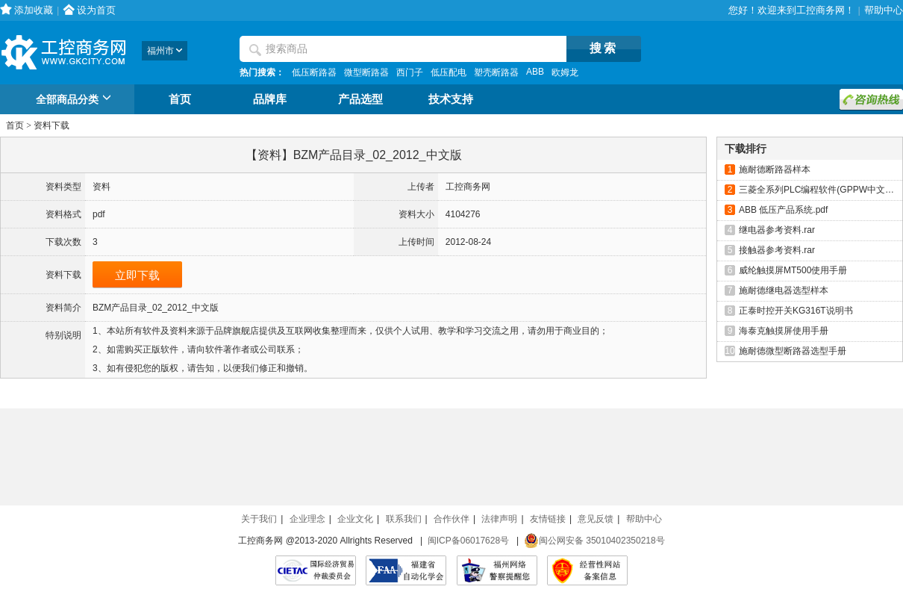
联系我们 (404, 519)
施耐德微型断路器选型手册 (792, 351)
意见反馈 (595, 519)
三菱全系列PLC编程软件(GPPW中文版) (818, 189)
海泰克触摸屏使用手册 (783, 331)
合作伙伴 (451, 519)
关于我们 (259, 519)
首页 (180, 99)
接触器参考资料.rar (777, 250)
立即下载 (137, 275)
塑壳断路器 (496, 72)
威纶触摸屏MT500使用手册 (793, 270)
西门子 (409, 72)
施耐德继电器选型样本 (783, 290)
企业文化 (355, 519)
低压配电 (448, 72)
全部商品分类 (76, 100)
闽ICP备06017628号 (468, 540)
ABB (535, 71)
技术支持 (450, 99)
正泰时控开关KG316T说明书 (796, 310)
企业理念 (307, 519)
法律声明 (499, 519)
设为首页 (96, 10)
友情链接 (548, 519)
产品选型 (360, 99)
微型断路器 (366, 72)
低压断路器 (314, 72)
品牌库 (270, 99)
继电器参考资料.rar (777, 230)
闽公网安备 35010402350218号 (594, 540)
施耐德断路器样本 (774, 169)
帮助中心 (883, 10)
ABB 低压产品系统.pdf (783, 210)
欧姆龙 (565, 72)
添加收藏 (33, 10)
